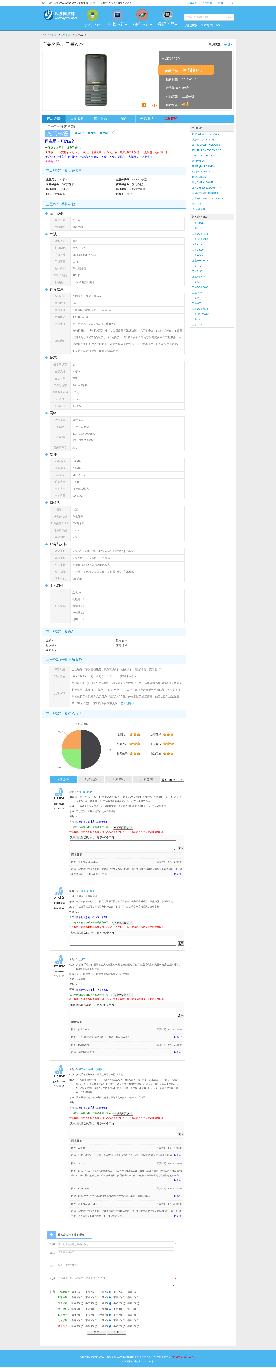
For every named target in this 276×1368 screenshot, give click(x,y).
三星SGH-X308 (200, 239)
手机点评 (92, 24)
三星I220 (196, 298)
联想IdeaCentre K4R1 (203, 171)
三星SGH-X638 (200, 308)
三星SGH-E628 (200, 260)
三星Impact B (199, 276)
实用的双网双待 (84, 791)
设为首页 (191, 3)
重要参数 (77, 119)
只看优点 (91, 779)
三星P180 (197, 271)
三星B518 (197, 319)
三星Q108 (197, 228)
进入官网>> (127, 703)
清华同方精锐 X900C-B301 (206, 193)
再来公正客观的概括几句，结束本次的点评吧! (116, 1281)
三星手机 (65, 34)
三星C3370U (198, 223)
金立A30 (196, 203)
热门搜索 (191, 25)
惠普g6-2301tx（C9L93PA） (206, 145)
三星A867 (197, 292)
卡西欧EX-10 (198, 209)
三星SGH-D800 (200, 287)
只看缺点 (119, 779)
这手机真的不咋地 (85, 891)
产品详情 (54, 119)
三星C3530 (198, 250)
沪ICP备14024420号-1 (184, 1357)
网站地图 (206, 25)
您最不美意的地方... (116, 1268)
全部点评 (63, 779)
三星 (87, 133)
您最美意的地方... (116, 1255)
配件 (123, 119)
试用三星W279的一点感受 (89, 1069)
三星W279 (78, 133)
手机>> (229, 44)
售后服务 (147, 119)
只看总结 (146, 779)
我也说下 (80, 959)
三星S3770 (198, 244)
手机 (53, 34)
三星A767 (197, 266)
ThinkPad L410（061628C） (207, 155)
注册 (220, 3)
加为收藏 (207, 3)
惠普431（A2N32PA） (203, 139)
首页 (44, 34)
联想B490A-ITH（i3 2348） (206, 134)
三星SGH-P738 (200, 233)
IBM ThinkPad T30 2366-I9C (206, 150)
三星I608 (196, 303)
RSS (219, 25)
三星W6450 (198, 255)
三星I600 (196, 282)
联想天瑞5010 (199, 177)
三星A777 (197, 325)
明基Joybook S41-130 (203, 166)
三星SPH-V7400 (200, 314)
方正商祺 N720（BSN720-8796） (209, 198)
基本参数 (100, 119)
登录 (231, 3)
